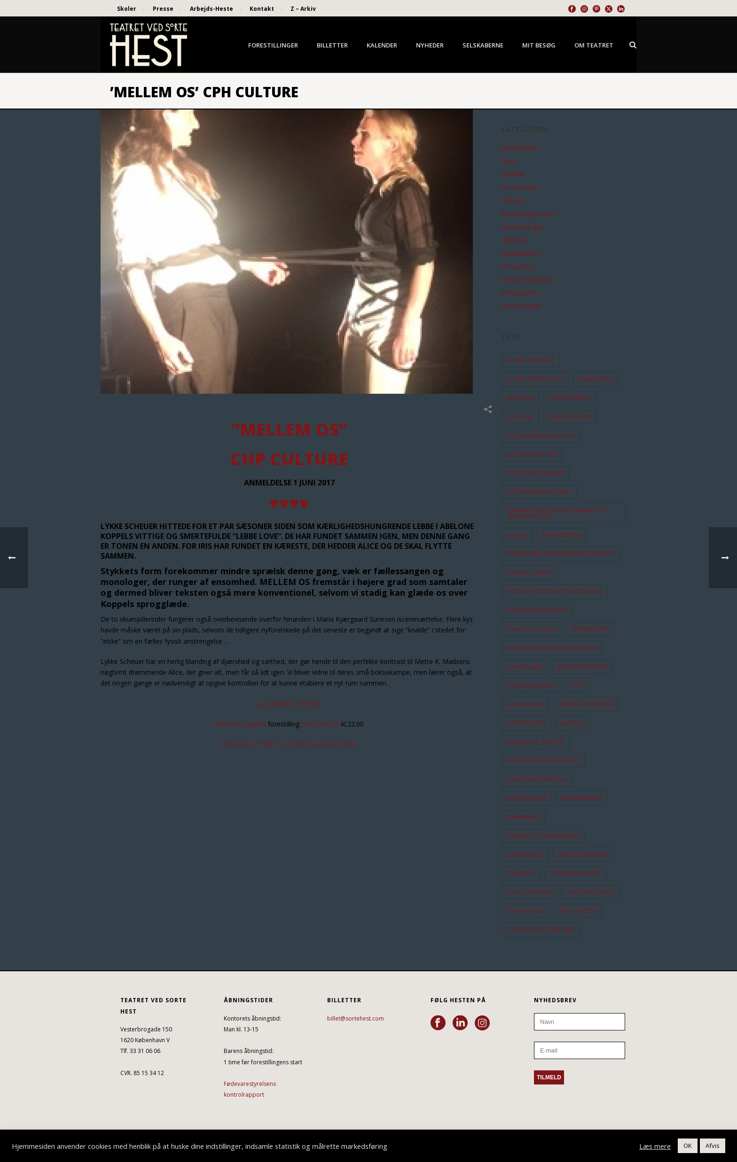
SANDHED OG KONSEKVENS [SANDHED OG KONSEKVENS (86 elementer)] (543, 836)
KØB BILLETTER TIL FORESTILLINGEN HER (289, 744)
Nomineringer (522, 227)
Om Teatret (593, 45)
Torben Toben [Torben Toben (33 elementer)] (526, 911)
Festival (512, 174)
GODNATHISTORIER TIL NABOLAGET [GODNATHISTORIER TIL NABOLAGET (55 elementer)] (554, 591)
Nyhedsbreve (521, 253)
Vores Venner (521, 306)
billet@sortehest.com (355, 1018)
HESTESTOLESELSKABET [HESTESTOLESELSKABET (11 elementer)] (537, 610)
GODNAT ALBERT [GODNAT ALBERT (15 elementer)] (529, 573)
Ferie (508, 161)
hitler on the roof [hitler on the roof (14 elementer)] (531, 629)
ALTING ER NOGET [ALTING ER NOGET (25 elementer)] (531, 360)
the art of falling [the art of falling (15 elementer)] (529, 892)
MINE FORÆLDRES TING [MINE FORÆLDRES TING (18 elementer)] (537, 779)
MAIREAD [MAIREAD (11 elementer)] (572, 723)
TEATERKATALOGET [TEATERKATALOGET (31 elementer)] (575, 873)
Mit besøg (539, 45)
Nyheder (430, 45)
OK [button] (687, 1145)
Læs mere (655, 1146)
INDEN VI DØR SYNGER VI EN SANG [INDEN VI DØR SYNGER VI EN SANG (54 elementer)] (551, 648)
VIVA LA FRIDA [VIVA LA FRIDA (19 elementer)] (578, 911)
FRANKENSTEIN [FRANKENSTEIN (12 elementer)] (561, 535)
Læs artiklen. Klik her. (289, 703)
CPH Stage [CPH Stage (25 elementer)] (520, 417)
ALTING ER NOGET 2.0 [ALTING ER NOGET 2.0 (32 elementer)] (535, 379)
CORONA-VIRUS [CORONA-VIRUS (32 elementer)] (569, 398)
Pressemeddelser (527, 279)
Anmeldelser (520, 148)
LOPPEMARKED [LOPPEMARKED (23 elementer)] (526, 723)
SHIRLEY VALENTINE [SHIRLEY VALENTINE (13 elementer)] (583, 854)
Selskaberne (483, 45)
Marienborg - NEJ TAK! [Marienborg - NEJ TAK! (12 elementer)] (536, 742)
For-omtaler (519, 187)
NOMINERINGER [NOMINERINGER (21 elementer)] (581, 798)
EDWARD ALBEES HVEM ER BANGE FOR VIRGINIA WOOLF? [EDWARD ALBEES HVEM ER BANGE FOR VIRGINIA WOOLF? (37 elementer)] (557, 513)
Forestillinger (273, 45)
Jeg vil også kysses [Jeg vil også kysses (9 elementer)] (532, 685)
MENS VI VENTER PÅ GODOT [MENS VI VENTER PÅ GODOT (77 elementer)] (543, 760)
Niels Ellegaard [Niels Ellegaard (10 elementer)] (526, 798)
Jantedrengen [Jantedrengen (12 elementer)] (524, 667)
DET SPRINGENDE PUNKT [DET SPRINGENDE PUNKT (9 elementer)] (539, 492)
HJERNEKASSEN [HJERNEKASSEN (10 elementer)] (590, 629)
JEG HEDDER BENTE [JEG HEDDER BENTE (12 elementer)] (582, 667)
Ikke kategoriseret (528, 214)
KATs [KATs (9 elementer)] (578, 685)
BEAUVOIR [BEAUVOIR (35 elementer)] (520, 398)
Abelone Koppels (241, 723)
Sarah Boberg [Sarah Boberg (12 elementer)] (525, 854)
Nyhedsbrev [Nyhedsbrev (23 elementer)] (523, 817)
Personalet (517, 266)
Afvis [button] (713, 1145)
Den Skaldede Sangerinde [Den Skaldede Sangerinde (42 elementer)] (541, 435)
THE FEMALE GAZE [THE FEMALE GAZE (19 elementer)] (590, 892)
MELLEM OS (321, 723)
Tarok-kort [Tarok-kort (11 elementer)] (521, 873)
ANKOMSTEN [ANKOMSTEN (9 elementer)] (595, 379)
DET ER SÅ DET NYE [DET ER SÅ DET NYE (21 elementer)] (531, 454)
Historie (513, 200)
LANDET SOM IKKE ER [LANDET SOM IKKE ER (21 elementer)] (585, 704)
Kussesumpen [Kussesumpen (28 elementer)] (525, 704)
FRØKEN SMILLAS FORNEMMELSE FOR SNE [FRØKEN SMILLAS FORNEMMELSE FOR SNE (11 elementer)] (560, 554)
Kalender (382, 45)
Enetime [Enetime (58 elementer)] (517, 535)
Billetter (332, 45)
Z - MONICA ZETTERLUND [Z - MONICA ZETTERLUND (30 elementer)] (540, 930)
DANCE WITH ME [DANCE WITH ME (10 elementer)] (570, 417)
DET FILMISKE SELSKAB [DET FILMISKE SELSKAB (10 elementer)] (535, 473)
